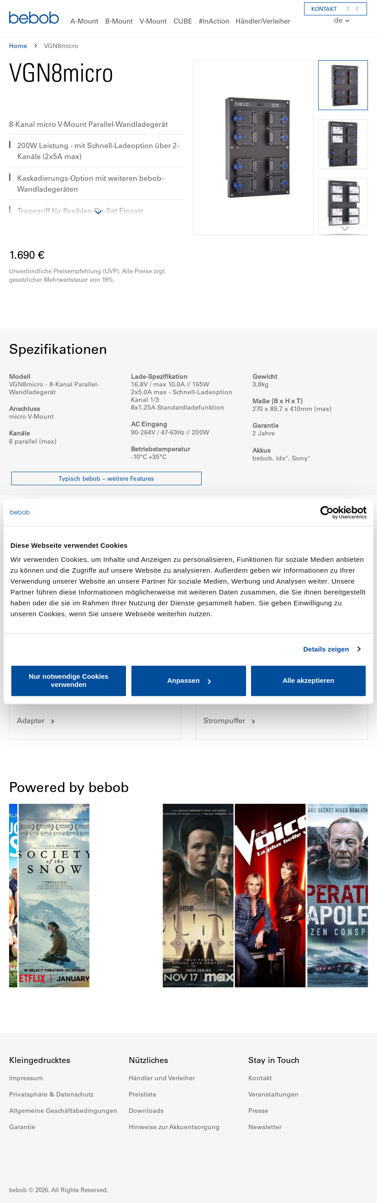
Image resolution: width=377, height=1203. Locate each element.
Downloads (146, 1110)
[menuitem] (84, 21)
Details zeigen (326, 649)
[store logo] (34, 18)
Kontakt (260, 1078)
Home (18, 46)
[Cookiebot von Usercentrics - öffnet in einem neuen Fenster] (327, 512)
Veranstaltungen (273, 1094)
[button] (343, 20)
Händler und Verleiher (162, 1078)
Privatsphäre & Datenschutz (51, 1094)
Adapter (30, 720)
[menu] (188, 18)
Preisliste (142, 1094)
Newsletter (264, 1127)
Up (353, 1189)
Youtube (295, 1154)
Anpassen (189, 681)
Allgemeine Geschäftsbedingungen (63, 1110)
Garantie (22, 1127)
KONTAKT (324, 8)
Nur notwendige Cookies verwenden (69, 680)
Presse (258, 1110)
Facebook (255, 1154)
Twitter (315, 1154)
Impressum (26, 1078)
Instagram (275, 1154)
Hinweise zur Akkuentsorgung (174, 1127)
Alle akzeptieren (308, 681)
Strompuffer (224, 720)
